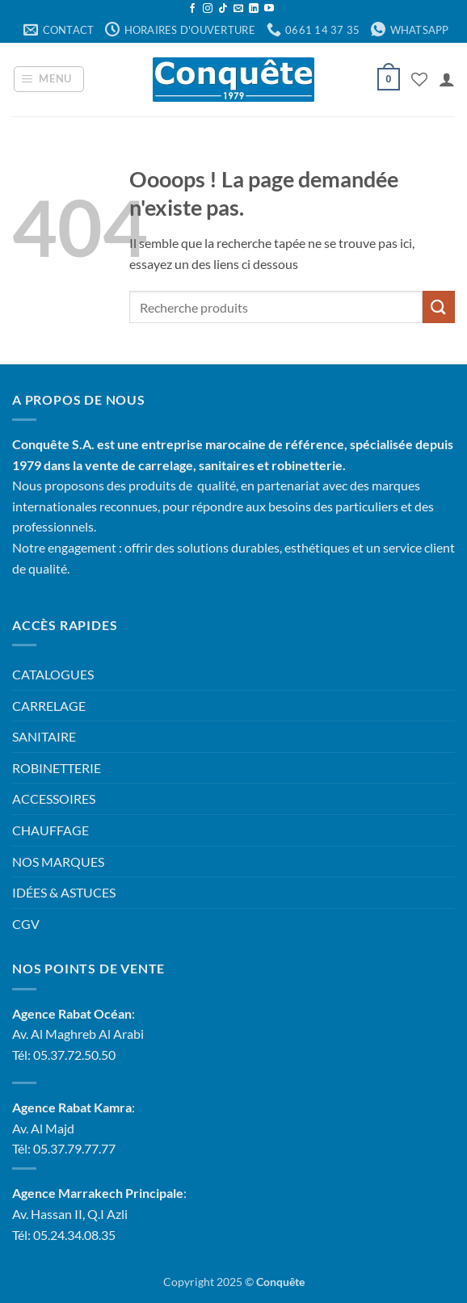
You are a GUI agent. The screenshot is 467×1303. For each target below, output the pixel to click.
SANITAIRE (44, 736)
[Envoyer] (439, 306)
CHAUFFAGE (50, 830)
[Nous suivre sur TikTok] (223, 9)
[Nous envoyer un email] (238, 9)
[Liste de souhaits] (419, 79)
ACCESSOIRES (53, 798)
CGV (26, 923)
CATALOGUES (53, 674)
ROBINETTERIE (56, 767)
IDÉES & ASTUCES (64, 892)
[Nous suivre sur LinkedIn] (254, 9)
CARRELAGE (49, 705)
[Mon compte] (447, 79)
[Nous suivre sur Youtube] (269, 9)
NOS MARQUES (58, 861)
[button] (49, 79)
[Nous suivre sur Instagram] (207, 9)
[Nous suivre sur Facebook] (192, 9)
